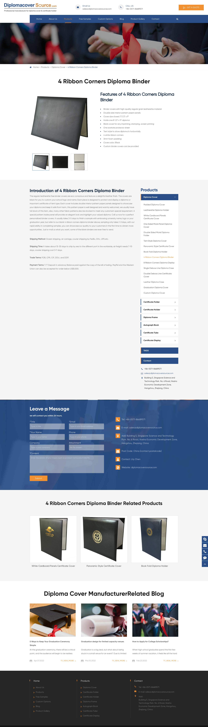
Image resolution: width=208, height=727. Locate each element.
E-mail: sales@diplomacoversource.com (156, 692)
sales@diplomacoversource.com (93, 7)
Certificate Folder (160, 302)
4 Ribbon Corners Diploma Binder (83, 67)
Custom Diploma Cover (154, 293)
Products (68, 20)
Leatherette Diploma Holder (156, 210)
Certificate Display (160, 340)
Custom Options (105, 20)
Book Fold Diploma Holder (155, 252)
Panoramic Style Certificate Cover (159, 246)
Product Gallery (138, 20)
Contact (155, 20)
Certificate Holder (160, 310)
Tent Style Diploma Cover (155, 241)
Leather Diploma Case (154, 282)
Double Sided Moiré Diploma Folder (156, 234)
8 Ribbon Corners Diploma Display (159, 262)
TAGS (146, 350)
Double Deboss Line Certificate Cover (158, 275)
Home (39, 20)
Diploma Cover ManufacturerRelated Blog (104, 593)
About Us (53, 20)
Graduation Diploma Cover (156, 287)
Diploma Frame (160, 317)
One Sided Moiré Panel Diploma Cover (158, 225)
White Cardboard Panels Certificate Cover (155, 217)
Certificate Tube (160, 333)
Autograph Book (160, 325)
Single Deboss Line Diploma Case (159, 268)
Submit (38, 478)
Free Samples (85, 20)
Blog (122, 20)
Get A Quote (191, 7)
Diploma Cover (58, 67)
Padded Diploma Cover (154, 204)
